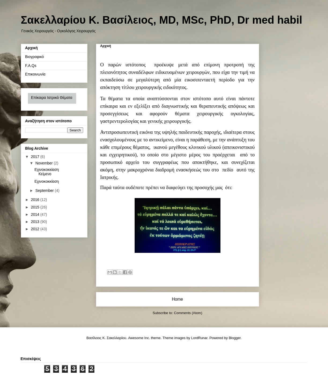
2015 (35, 207)
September (45, 190)
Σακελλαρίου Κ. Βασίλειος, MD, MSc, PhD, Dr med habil (161, 20)
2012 (35, 229)
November (44, 163)
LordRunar (199, 338)
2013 (35, 222)
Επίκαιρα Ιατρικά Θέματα (51, 97)
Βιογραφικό (34, 57)
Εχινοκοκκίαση (46, 181)
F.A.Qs (30, 65)
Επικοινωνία (35, 74)
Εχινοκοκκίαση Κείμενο (46, 171)
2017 (35, 156)
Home (177, 299)
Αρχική (31, 48)
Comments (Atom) (188, 313)
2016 (35, 199)
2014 (35, 214)
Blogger (235, 338)
